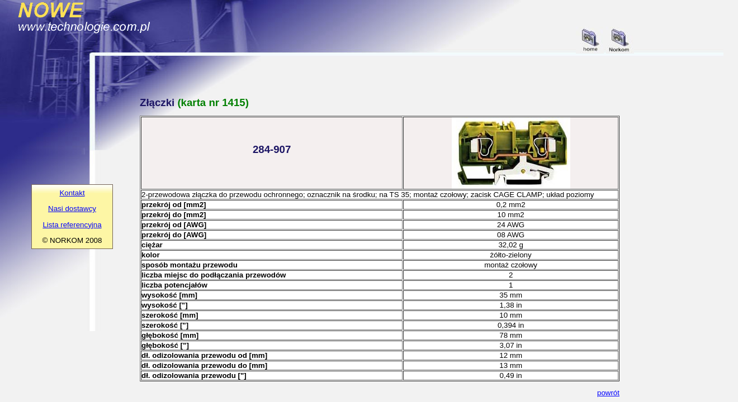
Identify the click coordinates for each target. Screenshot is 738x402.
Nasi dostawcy (72, 208)
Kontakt (71, 193)
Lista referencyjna (71, 225)
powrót (608, 393)
